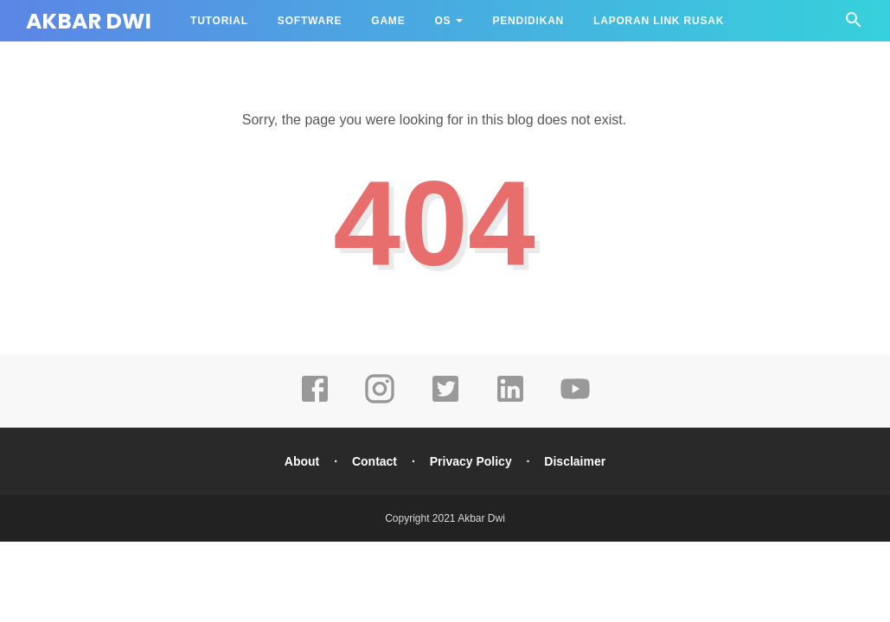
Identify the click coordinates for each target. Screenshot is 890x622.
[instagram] (379, 400)
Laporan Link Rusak (658, 21)
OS (442, 21)
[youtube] (575, 400)
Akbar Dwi (88, 21)
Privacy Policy (471, 461)
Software (310, 21)
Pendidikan (528, 21)
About (302, 461)
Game (388, 21)
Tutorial (219, 21)
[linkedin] (510, 400)
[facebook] (315, 400)
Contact (374, 461)
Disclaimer (574, 461)
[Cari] (853, 25)
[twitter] (445, 400)
